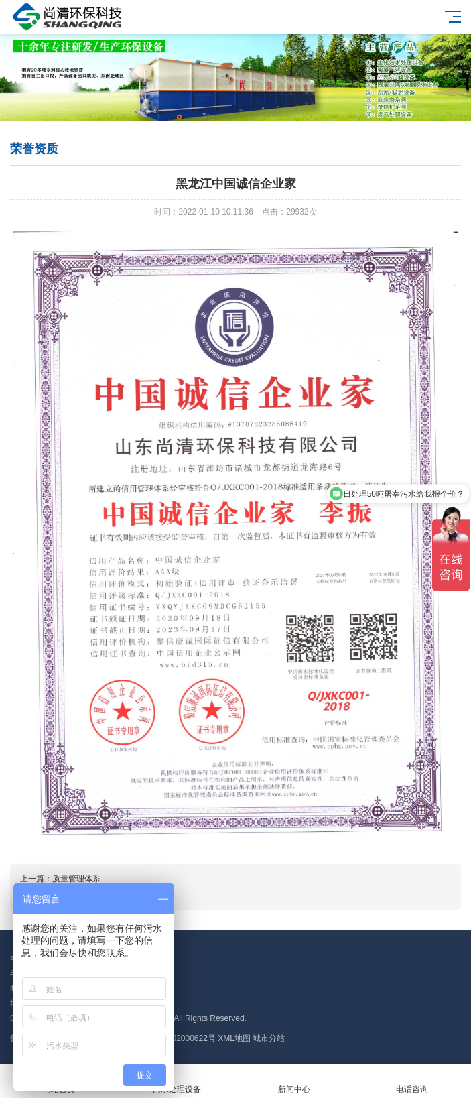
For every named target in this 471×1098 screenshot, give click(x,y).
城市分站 (269, 1038)
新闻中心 (295, 1081)
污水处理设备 (177, 1081)
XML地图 (234, 1038)
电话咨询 (412, 1081)
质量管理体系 (76, 878)
